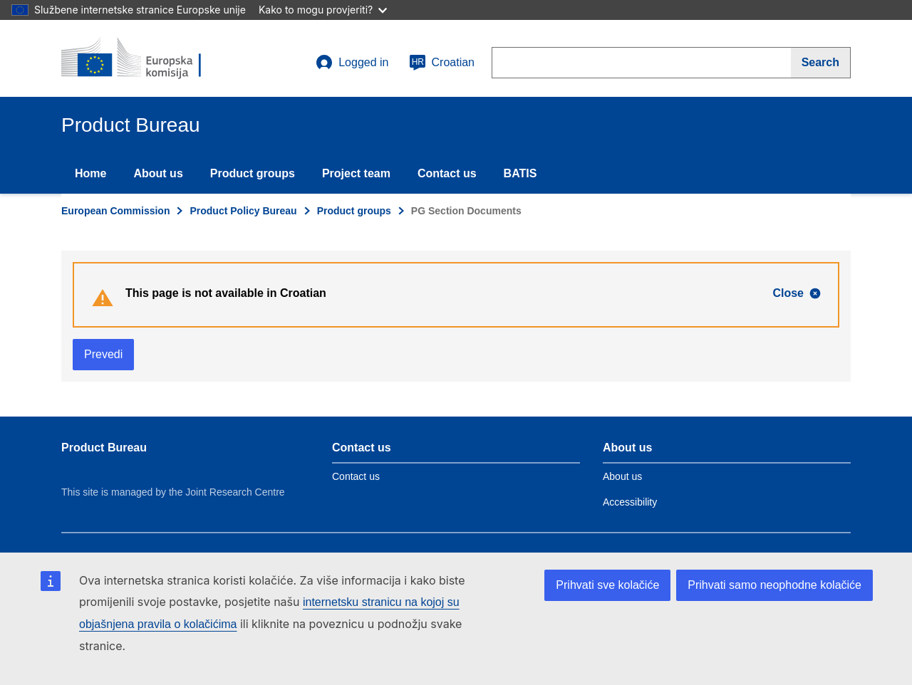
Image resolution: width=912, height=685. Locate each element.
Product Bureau (104, 447)
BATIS (520, 173)
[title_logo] (147, 58)
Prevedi (103, 354)
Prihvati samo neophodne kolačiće (774, 585)
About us (157, 173)
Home (90, 173)
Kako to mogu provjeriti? (323, 10)
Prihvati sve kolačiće (607, 585)
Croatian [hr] (442, 62)
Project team (356, 173)
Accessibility (630, 502)
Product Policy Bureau (243, 210)
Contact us (447, 173)
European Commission (115, 210)
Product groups (252, 173)
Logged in (352, 62)
